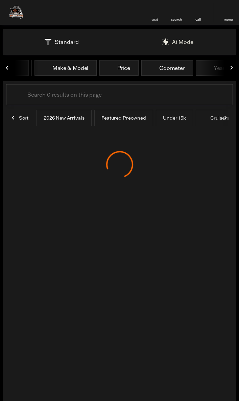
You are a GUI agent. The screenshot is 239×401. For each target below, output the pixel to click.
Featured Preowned (123, 118)
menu (228, 19)
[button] (155, 12)
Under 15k (174, 118)
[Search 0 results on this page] (119, 95)
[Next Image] (231, 68)
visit (154, 19)
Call (198, 19)
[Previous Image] (7, 68)
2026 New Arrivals (64, 118)
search (176, 19)
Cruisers (216, 118)
